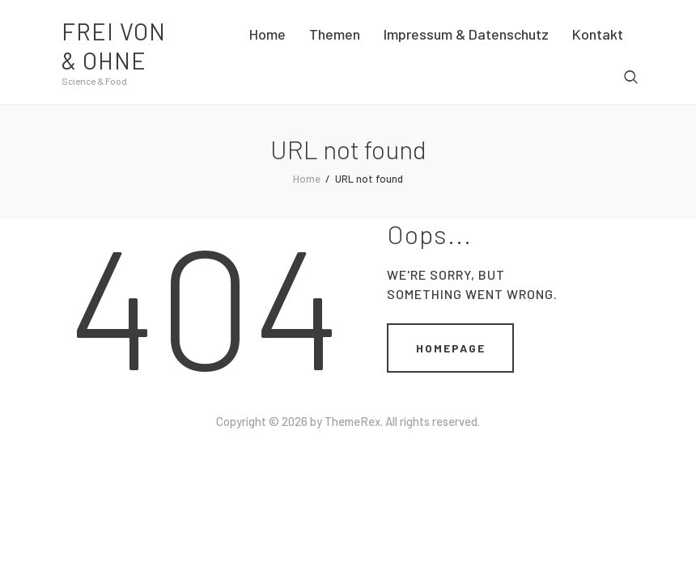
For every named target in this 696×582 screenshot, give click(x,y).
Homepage (451, 348)
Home (306, 178)
